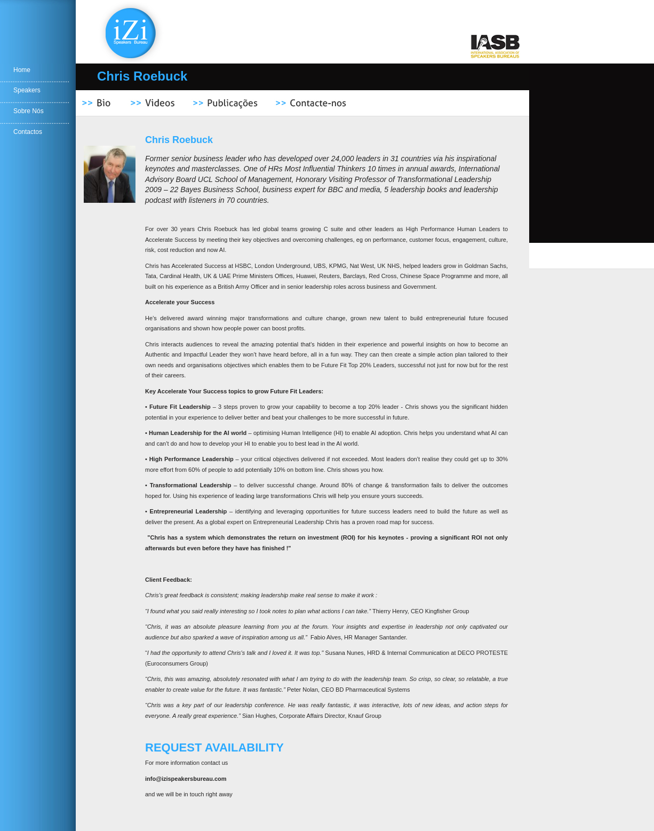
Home (21, 70)
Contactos (27, 132)
